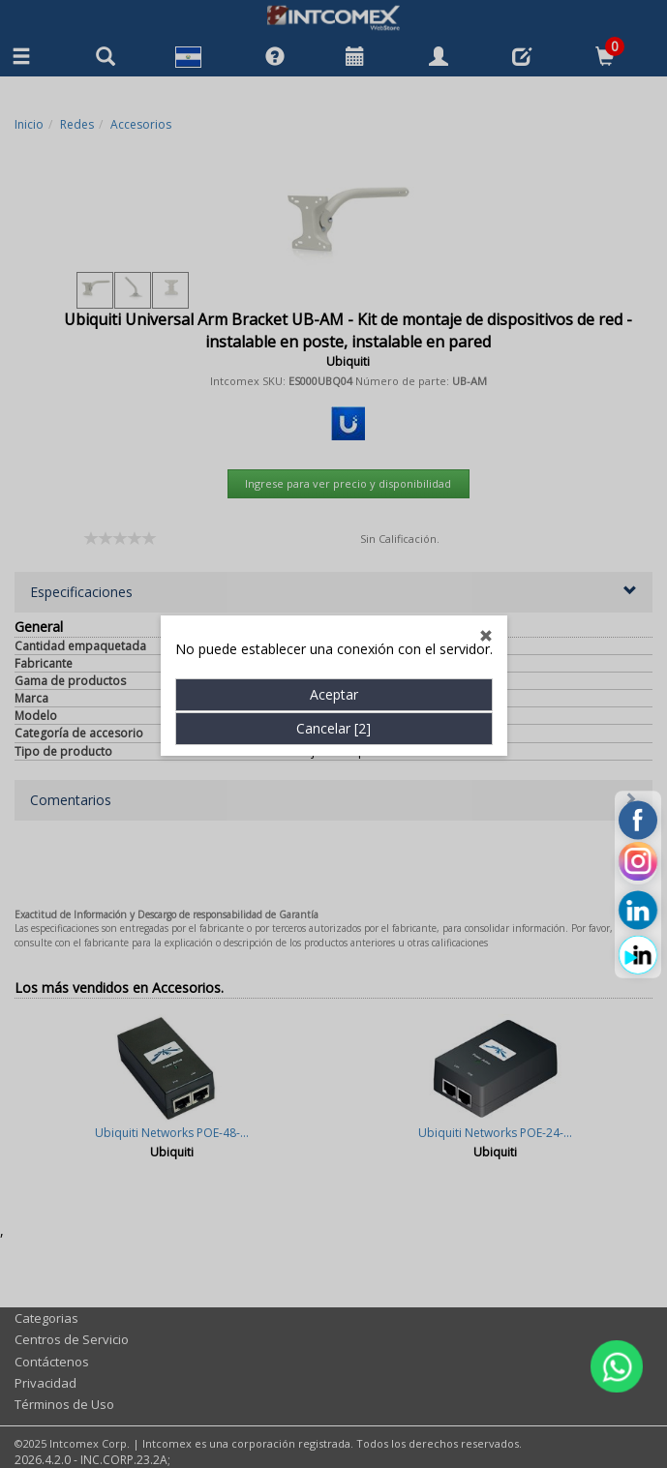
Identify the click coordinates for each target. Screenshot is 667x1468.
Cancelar (333, 631)
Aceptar (334, 597)
